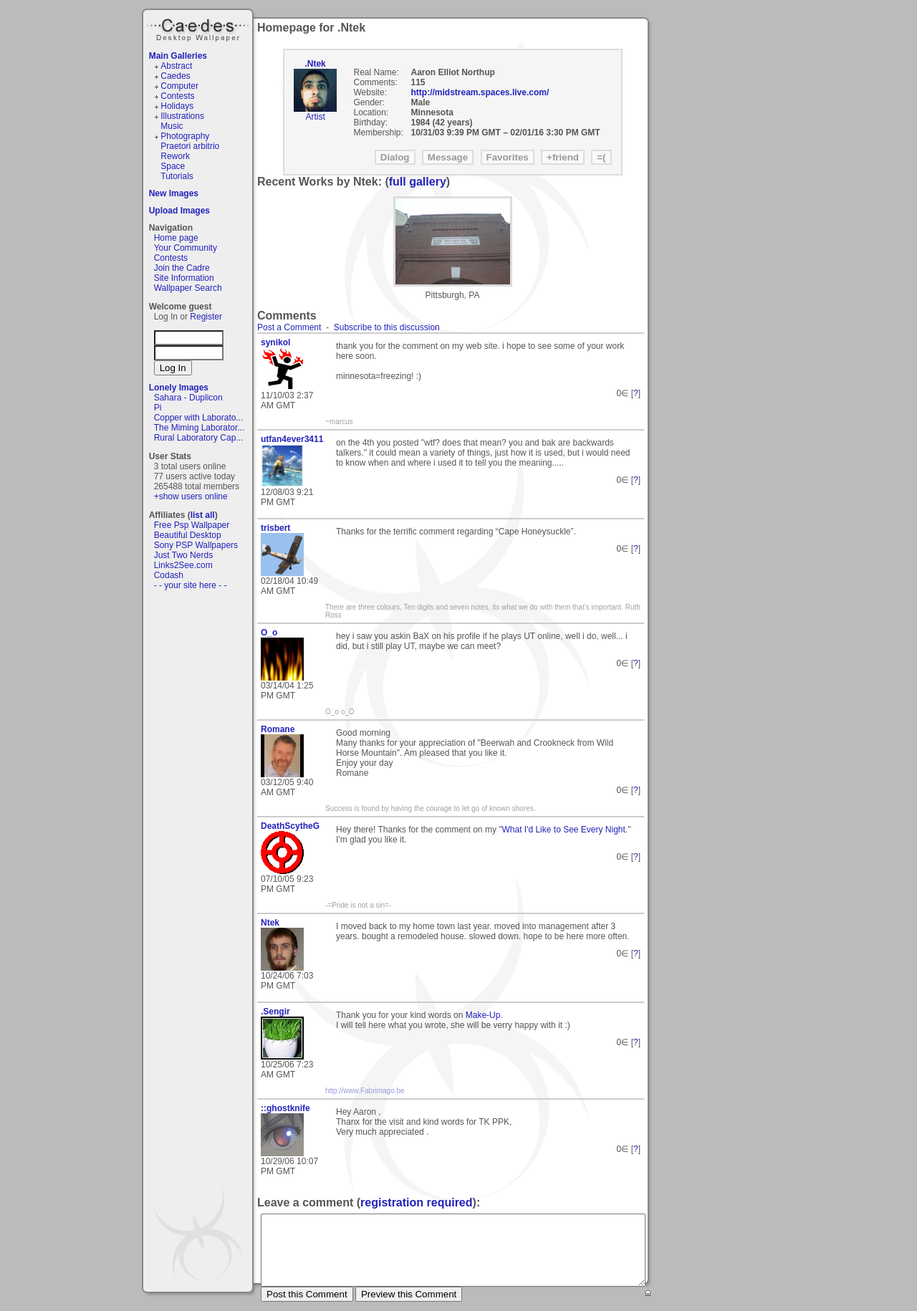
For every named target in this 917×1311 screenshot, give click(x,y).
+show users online (191, 496)
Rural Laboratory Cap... (199, 438)
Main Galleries (178, 56)
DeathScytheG (290, 826)
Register (206, 317)
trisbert (275, 528)
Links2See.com (183, 565)
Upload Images (179, 211)
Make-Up (483, 1015)
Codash (168, 575)
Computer (179, 86)
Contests (177, 96)
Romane (277, 729)
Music (171, 126)
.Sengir (275, 1012)
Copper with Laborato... (199, 418)
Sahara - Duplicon (188, 398)
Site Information (184, 278)
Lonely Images (178, 388)
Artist (315, 117)
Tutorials (176, 176)
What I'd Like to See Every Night (563, 830)
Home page (176, 238)
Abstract (176, 66)
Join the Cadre (182, 268)
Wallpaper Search (188, 288)
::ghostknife (285, 1108)
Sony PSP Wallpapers (196, 545)
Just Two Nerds (183, 555)
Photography (184, 136)
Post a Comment (289, 327)
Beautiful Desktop (187, 535)
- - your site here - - (190, 585)
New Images (173, 193)
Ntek (270, 923)
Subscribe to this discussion (387, 327)
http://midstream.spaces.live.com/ (480, 92)
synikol (275, 342)
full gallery (417, 182)
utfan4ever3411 (292, 439)
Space (172, 166)
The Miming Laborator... (199, 428)
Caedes (199, 28)
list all (203, 515)
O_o (269, 633)
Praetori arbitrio (189, 146)
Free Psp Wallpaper (192, 525)
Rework (175, 156)
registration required (416, 1202)
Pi (158, 408)
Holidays (176, 106)
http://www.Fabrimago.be (365, 1091)
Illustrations (182, 116)
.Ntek (314, 64)
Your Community (185, 248)
